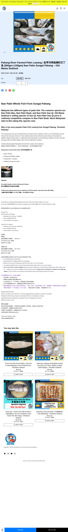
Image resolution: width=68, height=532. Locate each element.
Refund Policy (42, 460)
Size (2, 78)
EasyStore (34, 447)
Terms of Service (27, 460)
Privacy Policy (34, 460)
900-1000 (19, 78)
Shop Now (35, 3)
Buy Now (20, 530)
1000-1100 (27, 78)
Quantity (3, 82)
